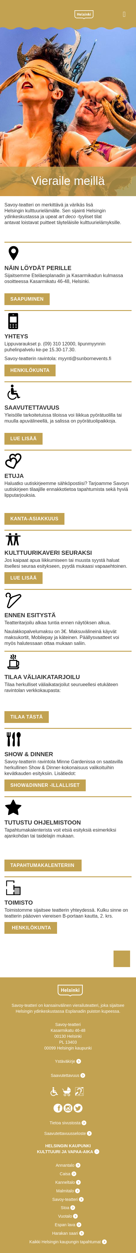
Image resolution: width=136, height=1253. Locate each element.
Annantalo (65, 1165)
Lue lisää (23, 438)
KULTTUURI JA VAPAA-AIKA (65, 1151)
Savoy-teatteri (36, 14)
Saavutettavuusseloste (65, 1133)
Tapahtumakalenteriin (43, 865)
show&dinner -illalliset (45, 785)
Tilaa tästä (26, 716)
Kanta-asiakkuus (34, 518)
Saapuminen (27, 299)
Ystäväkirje (65, 1061)
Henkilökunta (30, 370)
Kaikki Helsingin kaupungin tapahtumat (65, 1241)
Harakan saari (65, 1233)
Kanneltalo (65, 1182)
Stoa (65, 1207)
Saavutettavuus (65, 1075)
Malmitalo (65, 1191)
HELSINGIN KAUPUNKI (68, 1145)
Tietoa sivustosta (65, 1122)
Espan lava (65, 1224)
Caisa (65, 1173)
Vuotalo (65, 1216)
